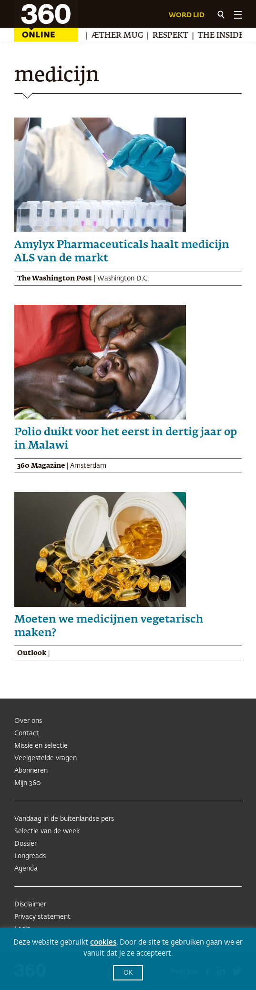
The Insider (225, 36)
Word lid (187, 15)
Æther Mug (118, 36)
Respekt (172, 36)
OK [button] (128, 973)
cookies (103, 942)
